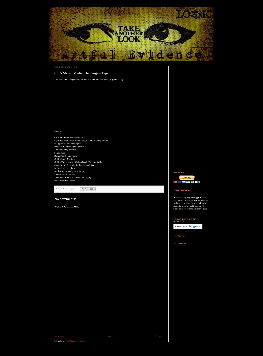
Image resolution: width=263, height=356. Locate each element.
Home (109, 336)
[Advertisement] (108, 307)
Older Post (158, 336)
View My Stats (179, 236)
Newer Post (60, 336)
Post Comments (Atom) (75, 341)
